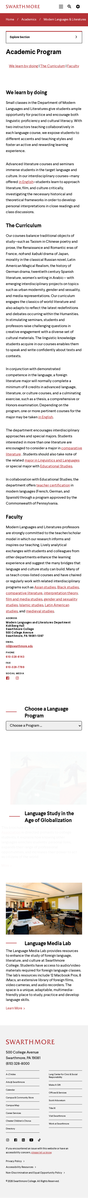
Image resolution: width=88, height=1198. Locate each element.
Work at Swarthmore (59, 1124)
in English (26, 182)
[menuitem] (61, 6)
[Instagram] (20, 679)
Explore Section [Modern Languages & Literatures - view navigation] (43, 37)
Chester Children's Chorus (18, 1121)
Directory (10, 1129)
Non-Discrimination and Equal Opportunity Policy (35, 1173)
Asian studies (45, 587)
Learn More (15, 1013)
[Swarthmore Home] (30, 1042)
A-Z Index (11, 1074)
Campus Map (12, 1105)
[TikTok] (39, 1140)
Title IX (52, 1108)
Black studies (68, 587)
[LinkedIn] (23, 1140)
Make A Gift (55, 1085)
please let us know (41, 1152)
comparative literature (24, 593)
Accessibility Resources (21, 1167)
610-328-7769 (15, 667)
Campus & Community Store (20, 1097)
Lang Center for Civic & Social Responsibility (63, 1075)
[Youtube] (31, 1140)
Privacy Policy (15, 1161)
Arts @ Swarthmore (15, 1082)
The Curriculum (52, 66)
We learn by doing (23, 66)
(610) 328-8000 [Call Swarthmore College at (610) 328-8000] (18, 1064)
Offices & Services (57, 1093)
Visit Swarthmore (57, 1116)
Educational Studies (56, 466)
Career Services (13, 1113)
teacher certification (53, 485)
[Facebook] (10, 679)
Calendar (10, 1090)
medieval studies (40, 611)
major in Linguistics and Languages (52, 460)
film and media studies (24, 599)
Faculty (73, 66)
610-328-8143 (15, 657)
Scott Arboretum (57, 1100)
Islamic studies (31, 605)
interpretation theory (61, 593)
